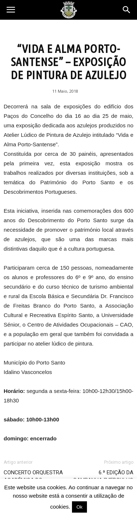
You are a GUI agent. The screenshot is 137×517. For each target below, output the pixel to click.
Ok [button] (79, 507)
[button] (127, 10)
